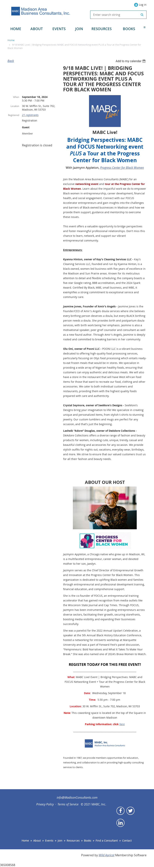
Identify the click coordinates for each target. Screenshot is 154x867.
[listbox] (131, 61)
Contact (127, 840)
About (37, 840)
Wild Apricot (106, 855)
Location (15, 106)
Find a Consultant (107, 840)
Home (11, 40)
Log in (142, 4)
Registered (13, 115)
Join (60, 840)
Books (87, 840)
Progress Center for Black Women (122, 168)
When (16, 97)
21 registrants (30, 115)
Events (49, 840)
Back (11, 61)
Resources (73, 840)
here (122, 724)
